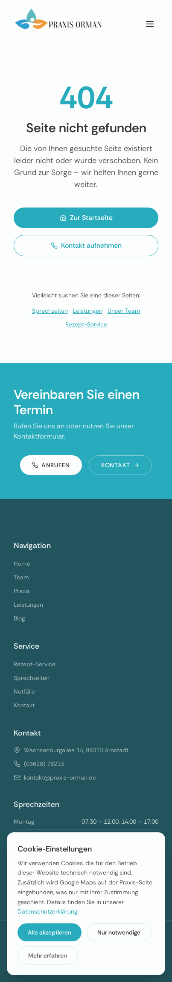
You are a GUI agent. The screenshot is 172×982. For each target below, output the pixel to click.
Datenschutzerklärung (47, 911)
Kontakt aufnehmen (86, 245)
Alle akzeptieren (49, 932)
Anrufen (51, 465)
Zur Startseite (86, 217)
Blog (19, 618)
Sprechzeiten (50, 310)
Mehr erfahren (47, 955)
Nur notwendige (118, 932)
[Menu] (149, 24)
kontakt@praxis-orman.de (60, 777)
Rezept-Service (86, 324)
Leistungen (87, 310)
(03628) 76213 (44, 764)
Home (22, 563)
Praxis (22, 591)
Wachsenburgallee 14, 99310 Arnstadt (76, 750)
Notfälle (24, 691)
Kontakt (120, 465)
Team (21, 577)
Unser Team (124, 310)
